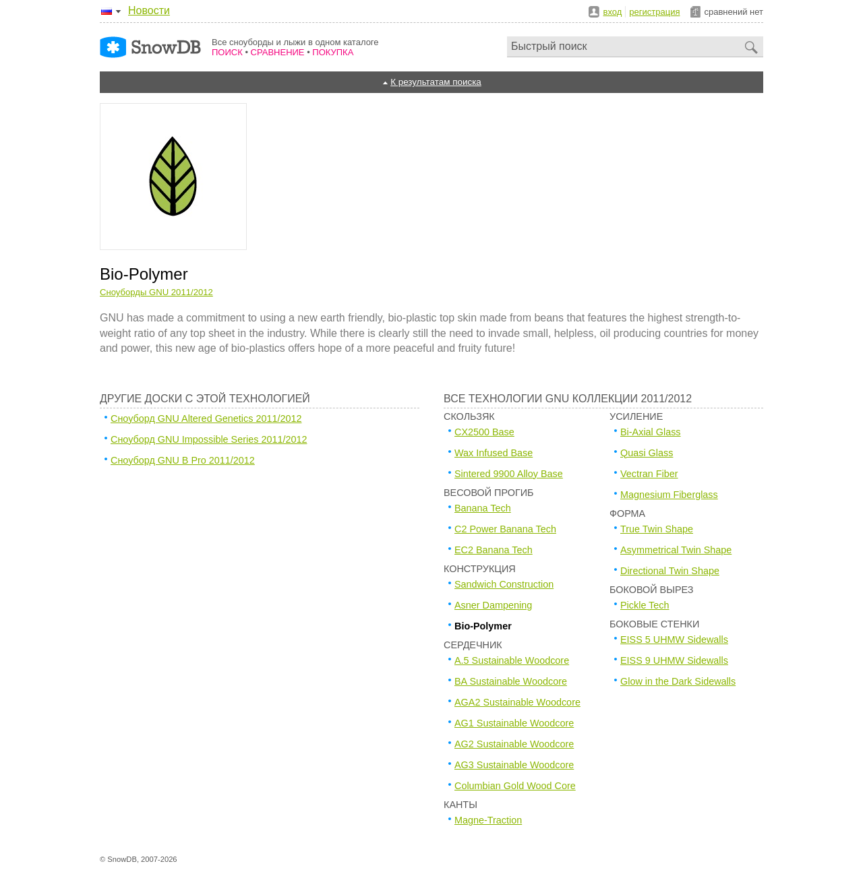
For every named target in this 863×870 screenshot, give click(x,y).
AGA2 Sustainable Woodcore (517, 702)
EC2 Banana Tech (493, 550)
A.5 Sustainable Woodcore (511, 660)
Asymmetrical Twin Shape (676, 550)
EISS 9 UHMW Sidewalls (674, 660)
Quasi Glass (646, 452)
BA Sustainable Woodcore (510, 681)
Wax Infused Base (493, 452)
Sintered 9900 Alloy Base (508, 473)
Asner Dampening (493, 605)
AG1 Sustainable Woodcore (514, 723)
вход (612, 12)
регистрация (654, 12)
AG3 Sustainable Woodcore (514, 764)
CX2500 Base (484, 432)
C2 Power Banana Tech (505, 529)
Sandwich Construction (504, 584)
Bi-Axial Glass (650, 432)
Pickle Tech (644, 605)
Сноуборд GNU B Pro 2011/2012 (183, 460)
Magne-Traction (488, 820)
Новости (149, 10)
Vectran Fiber (649, 473)
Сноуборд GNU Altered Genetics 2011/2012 (206, 418)
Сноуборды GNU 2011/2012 (156, 292)
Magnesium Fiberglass (669, 494)
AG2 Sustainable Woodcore (514, 744)
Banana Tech (482, 508)
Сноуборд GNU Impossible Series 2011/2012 (209, 439)
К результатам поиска (435, 82)
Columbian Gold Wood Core (515, 785)
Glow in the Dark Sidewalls (678, 681)
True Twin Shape (656, 529)
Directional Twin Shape (669, 570)
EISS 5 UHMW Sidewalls (674, 639)
